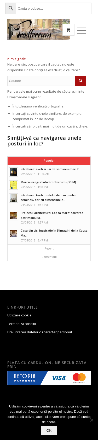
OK (49, 430)
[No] (91, 420)
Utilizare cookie (19, 315)
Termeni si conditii (21, 323)
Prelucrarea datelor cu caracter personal (39, 332)
